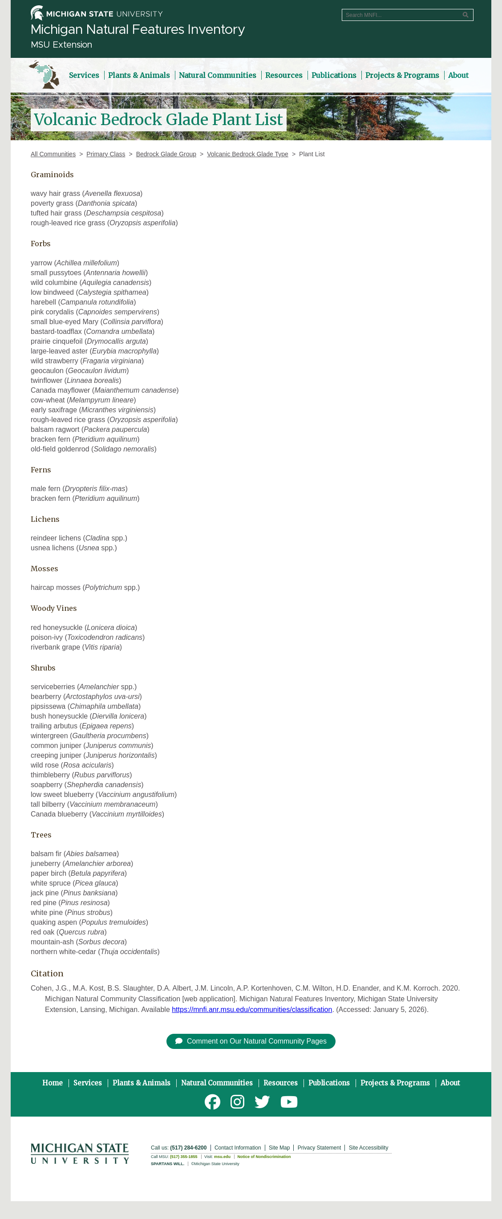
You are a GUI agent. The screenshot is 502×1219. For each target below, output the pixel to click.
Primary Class (105, 154)
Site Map (279, 1148)
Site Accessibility (369, 1148)
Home (52, 1083)
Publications (329, 1083)
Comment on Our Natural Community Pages (251, 1041)
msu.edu (222, 1156)
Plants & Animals (141, 1083)
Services (87, 1083)
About (450, 1083)
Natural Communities (217, 1083)
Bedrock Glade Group (166, 154)
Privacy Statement (319, 1148)
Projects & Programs (395, 1083)
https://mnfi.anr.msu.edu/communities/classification (252, 1009)
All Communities (53, 154)
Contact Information (238, 1148)
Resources (280, 1083)
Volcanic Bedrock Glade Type (247, 154)
